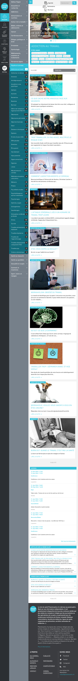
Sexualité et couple (17, 264)
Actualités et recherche (15, 7)
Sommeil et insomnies (15, 269)
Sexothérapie (15, 210)
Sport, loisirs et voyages (16, 275)
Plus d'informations (44, 647)
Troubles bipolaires (17, 233)
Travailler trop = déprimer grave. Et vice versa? (50, 367)
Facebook (64, 656)
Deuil (12, 125)
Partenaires (51, 6)
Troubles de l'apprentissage (16, 238)
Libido (13, 167)
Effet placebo (15, 140)
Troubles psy (15, 248)
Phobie (13, 186)
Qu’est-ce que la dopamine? (44, 330)
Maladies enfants (4, 35)
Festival (4, 72)
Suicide (13, 223)
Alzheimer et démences (18, 73)
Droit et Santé (4, 52)
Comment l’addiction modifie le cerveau (50, 176)
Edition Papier (16, 2)
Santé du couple (16, 203)
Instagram (65, 663)
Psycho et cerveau (17, 65)
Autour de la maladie (18, 22)
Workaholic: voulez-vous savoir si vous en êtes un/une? (51, 406)
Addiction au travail (17, 69)
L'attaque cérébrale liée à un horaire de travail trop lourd (50, 213)
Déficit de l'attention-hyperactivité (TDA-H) (18, 109)
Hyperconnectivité (17, 159)
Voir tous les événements (68, 541)
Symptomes (4, 44)
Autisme (13, 93)
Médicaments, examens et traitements (16, 55)
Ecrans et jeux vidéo (17, 137)
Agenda (50, 3)
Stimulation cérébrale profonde (18, 215)
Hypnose (14, 163)
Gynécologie (15, 49)
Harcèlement (15, 152)
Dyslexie (13, 133)
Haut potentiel (15, 155)
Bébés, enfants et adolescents (17, 27)
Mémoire (14, 182)
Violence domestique (17, 252)
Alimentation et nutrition (16, 17)
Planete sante (4, 6)
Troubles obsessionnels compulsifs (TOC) (18, 243)
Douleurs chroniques (17, 129)
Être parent (14, 148)
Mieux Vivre (4, 62)
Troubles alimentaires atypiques (18, 228)
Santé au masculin (17, 256)
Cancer (13, 32)
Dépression (14, 114)
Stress (13, 220)
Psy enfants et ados (17, 189)
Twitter (64, 659)
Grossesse (14, 45)
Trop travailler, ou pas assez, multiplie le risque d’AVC (51, 138)
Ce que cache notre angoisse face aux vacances (49, 99)
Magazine (4, 19)
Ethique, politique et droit (18, 40)
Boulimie (14, 101)
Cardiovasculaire (17, 35)
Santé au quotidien (17, 260)
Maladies (4, 27)
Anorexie (14, 76)
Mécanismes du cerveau (16, 171)
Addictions (14, 12)
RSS (63, 667)
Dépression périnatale (18, 118)
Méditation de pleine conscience (17, 177)
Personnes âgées (17, 61)
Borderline (14, 97)
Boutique (50, 10)
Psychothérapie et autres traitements (17, 194)
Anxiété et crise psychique (16, 85)
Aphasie (13, 90)
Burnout (13, 105)
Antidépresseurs (16, 80)
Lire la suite (36, 109)
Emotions (14, 144)
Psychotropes (15, 199)
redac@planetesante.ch (67, 674)
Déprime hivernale (17, 122)
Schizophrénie (15, 206)
